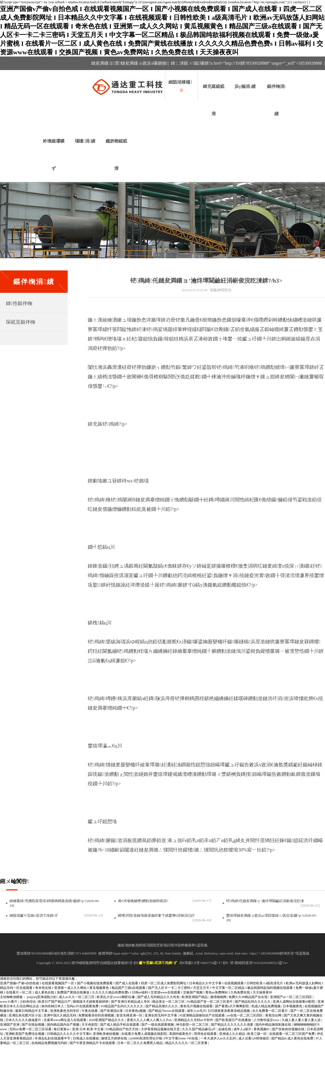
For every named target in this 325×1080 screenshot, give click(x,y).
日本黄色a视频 (136, 1011)
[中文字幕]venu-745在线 (181, 1038)
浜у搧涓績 (245, 86)
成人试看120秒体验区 (254, 1038)
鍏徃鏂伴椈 (19, 303)
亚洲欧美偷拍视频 (106, 1034)
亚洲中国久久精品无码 (60, 1015)
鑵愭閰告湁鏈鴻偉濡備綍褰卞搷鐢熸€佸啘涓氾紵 (156, 915)
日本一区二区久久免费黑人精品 (140, 1043)
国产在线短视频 (33, 1024)
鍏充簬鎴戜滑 (214, 100)
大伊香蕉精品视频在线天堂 (161, 1029)
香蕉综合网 (273, 1015)
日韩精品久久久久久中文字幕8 (69, 1034)
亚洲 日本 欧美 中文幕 (88, 1029)
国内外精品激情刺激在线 (273, 1024)
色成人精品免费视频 (266, 1006)
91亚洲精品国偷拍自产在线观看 (202, 1015)
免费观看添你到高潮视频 (96, 1015)
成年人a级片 (242, 1029)
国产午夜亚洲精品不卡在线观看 (93, 1043)
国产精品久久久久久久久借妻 (232, 1024)
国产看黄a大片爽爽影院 (232, 1006)
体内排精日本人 (53, 1006)
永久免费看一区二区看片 (270, 1011)
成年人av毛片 (196, 1011)
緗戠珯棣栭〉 (181, 82)
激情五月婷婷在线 (114, 1038)
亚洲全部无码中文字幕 (161, 1015)
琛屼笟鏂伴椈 (20, 322)
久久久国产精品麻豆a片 (199, 1029)
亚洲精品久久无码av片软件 (194, 1020)
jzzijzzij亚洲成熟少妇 (42, 997)
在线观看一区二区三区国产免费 (292, 1034)
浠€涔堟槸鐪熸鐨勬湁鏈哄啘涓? (143, 901)
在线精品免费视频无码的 (49, 1043)
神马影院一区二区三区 (192, 1024)
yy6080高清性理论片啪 (146, 1038)
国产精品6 (278, 1038)
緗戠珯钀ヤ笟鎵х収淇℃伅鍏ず (33, 915)
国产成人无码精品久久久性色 (158, 997)
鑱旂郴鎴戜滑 (116, 155)
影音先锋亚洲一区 (129, 1015)
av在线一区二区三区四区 (245, 1015)
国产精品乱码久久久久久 (253, 1001)
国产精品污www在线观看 (167, 1011)
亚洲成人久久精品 (232, 1034)
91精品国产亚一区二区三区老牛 (210, 1001)
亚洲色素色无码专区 (65, 1011)
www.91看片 (9, 1001)
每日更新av (62, 1029)
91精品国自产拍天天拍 (122, 1029)
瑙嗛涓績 (85, 141)
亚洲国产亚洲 (10, 1024)
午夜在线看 (90, 1011)
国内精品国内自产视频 (63, 1024)
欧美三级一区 (257, 1034)
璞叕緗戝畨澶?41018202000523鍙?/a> (259, 963)
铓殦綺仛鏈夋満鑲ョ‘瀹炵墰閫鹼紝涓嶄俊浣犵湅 (265, 901)
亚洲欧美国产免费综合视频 (25, 1034)
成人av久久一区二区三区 (77, 997)
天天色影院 (90, 1024)
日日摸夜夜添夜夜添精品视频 (229, 1011)
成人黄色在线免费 (300, 1038)
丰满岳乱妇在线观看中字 (53, 1038)
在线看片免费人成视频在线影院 (144, 1034)
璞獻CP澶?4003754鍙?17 (203, 963)
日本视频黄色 (293, 1006)
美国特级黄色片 (181, 1034)
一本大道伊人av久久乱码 (218, 1038)
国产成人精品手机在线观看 (120, 1024)
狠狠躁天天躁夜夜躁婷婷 (91, 1001)
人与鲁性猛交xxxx (266, 1020)
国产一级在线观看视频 (158, 1024)
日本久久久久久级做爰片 (23, 1020)
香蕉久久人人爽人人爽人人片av (150, 1020)
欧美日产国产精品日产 (55, 1001)
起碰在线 (225, 1029)
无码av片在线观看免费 (82, 1006)
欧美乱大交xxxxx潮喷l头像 (116, 997)
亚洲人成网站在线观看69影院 (294, 1001)
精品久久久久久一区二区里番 (186, 1043)
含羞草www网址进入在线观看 (65, 1020)
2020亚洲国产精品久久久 (107, 1020)
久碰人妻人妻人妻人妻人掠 (301, 1020)
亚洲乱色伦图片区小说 (25, 1015)
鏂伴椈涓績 (276, 100)
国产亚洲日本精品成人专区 (131, 1001)
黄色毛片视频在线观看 (196, 1006)
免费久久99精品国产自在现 (248, 997)
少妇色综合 (28, 1001)
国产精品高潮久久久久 (162, 1006)
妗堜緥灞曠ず (53, 155)
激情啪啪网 (218, 997)
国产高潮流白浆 (112, 1011)
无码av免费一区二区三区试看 (30, 1029)
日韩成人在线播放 (86, 1038)
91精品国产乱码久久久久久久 (122, 1006)
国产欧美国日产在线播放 (233, 1020)
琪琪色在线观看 (205, 1034)
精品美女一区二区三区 (169, 1001)
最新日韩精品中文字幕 (31, 1011)
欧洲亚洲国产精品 (195, 997)
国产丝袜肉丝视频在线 (288, 1029)
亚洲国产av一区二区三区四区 (291, 997)
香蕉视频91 (262, 1029)
